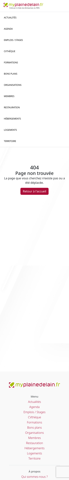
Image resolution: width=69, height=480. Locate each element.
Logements (10, 129)
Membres (9, 96)
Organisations (13, 85)
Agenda (8, 28)
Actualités (10, 17)
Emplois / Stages (35, 412)
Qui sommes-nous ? (34, 477)
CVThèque (9, 51)
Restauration (12, 107)
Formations (11, 62)
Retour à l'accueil (34, 191)
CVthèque (34, 417)
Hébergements (12, 118)
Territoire (10, 141)
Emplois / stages (13, 40)
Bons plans (10, 73)
